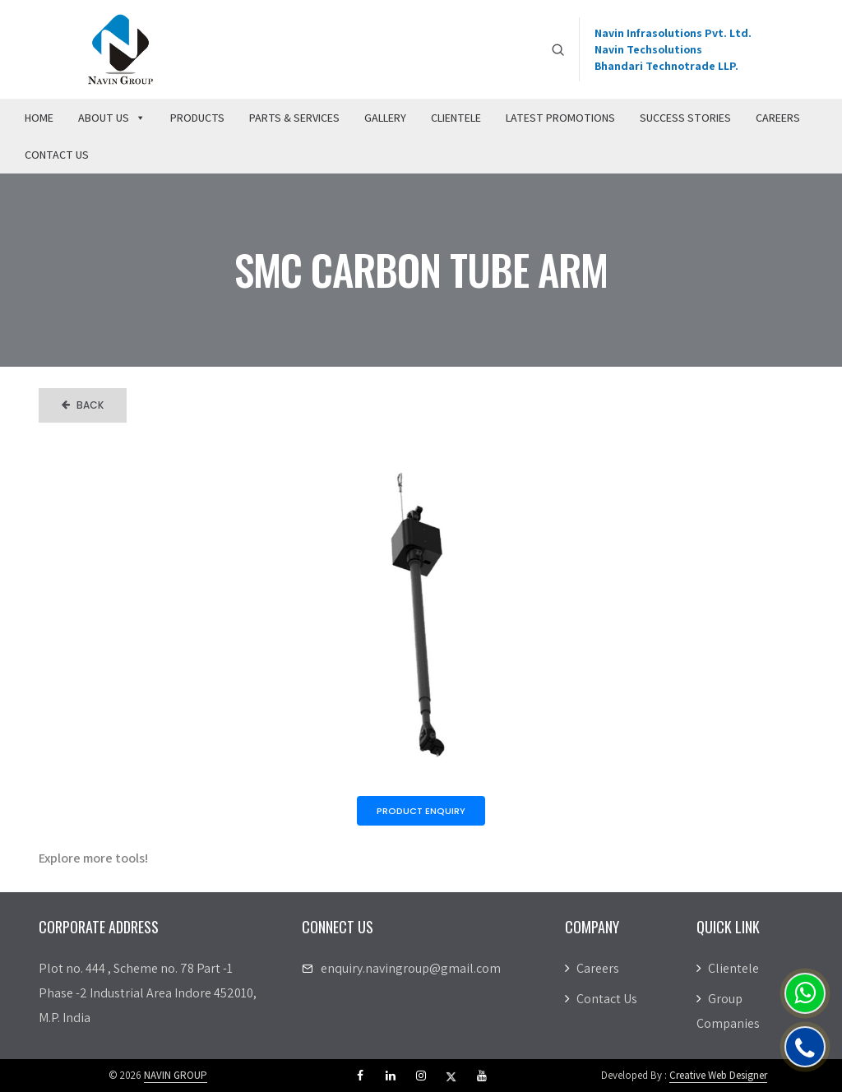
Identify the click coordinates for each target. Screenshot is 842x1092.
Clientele (456, 117)
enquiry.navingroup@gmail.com (411, 968)
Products (197, 117)
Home (39, 117)
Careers (778, 117)
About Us (112, 117)
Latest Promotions (560, 117)
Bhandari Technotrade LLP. (666, 65)
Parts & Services (294, 117)
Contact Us (57, 154)
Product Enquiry (421, 810)
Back (83, 405)
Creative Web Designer (718, 1075)
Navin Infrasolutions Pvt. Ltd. (673, 32)
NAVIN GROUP (175, 1075)
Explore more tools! (93, 858)
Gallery (385, 117)
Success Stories (685, 117)
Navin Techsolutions (648, 49)
